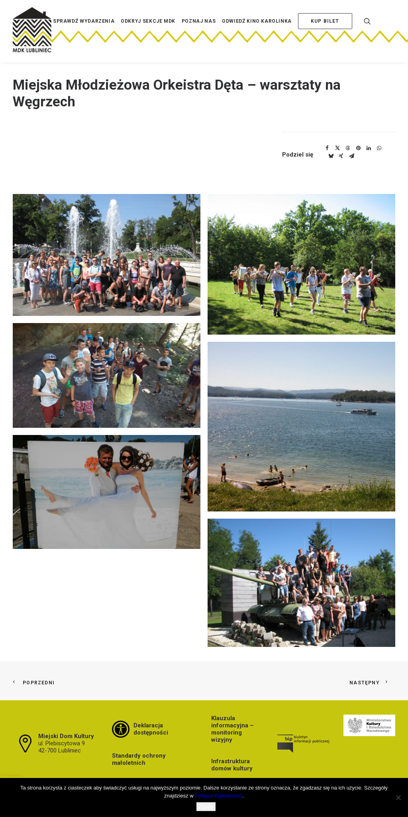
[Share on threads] (348, 148)
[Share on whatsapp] (379, 148)
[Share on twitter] (337, 148)
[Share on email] (351, 156)
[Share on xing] (341, 156)
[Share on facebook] (327, 148)
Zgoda (206, 806)
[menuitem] (83, 33)
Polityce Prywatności (218, 796)
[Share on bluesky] (330, 156)
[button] (106, 255)
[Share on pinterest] (358, 148)
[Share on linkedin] (368, 148)
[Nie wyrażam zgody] (398, 797)
